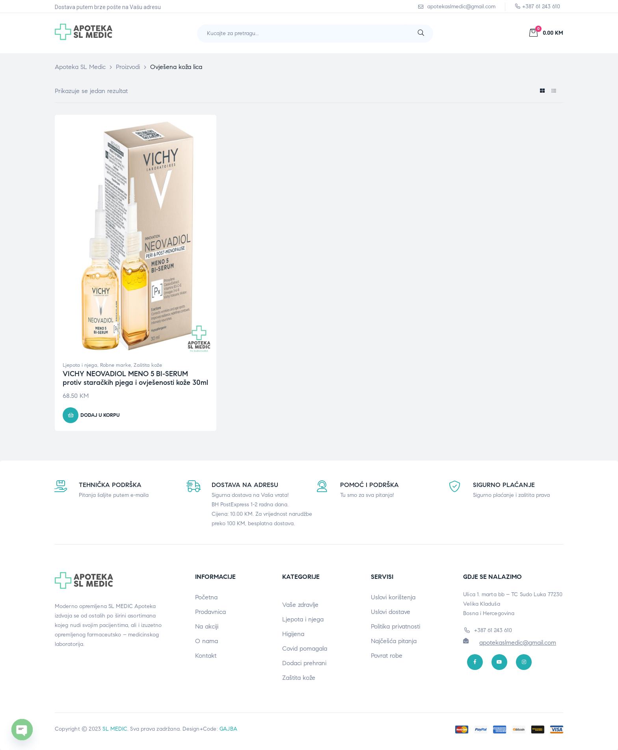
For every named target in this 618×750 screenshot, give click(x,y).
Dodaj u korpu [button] (100, 415)
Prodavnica (210, 612)
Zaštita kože (148, 365)
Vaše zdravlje (300, 604)
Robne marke (115, 365)
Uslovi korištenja (393, 597)
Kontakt (205, 655)
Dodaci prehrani (304, 663)
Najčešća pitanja (394, 641)
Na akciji (206, 626)
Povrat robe (386, 655)
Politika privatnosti (395, 626)
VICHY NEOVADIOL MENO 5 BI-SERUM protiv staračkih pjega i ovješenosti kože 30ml (135, 378)
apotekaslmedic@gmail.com (517, 642)
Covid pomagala (304, 648)
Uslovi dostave (390, 612)
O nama (206, 641)
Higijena (293, 634)
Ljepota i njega (80, 365)
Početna (206, 597)
